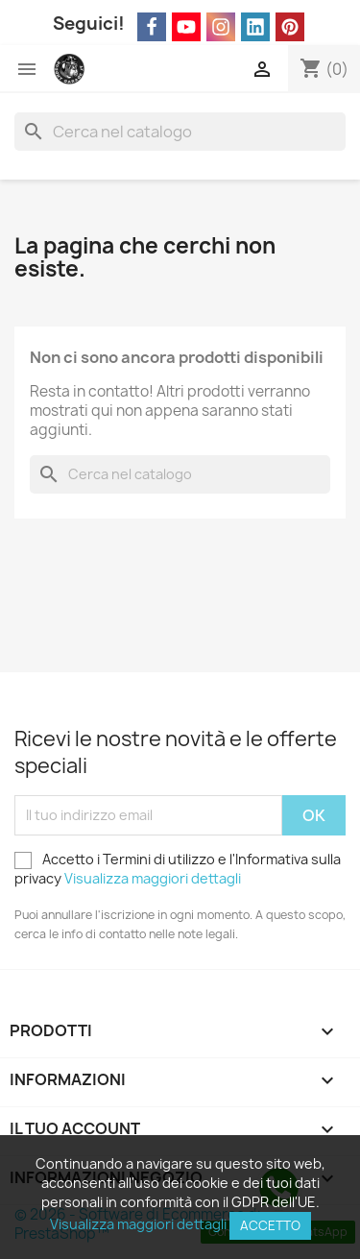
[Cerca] (180, 131)
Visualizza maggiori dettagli (152, 878)
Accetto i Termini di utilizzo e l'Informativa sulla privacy (177, 868)
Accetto (270, 1225)
